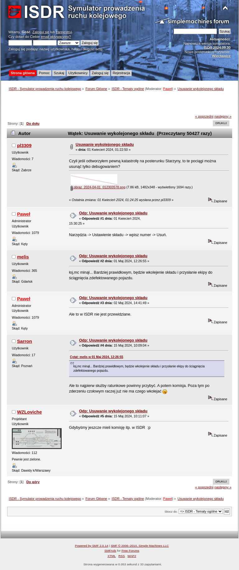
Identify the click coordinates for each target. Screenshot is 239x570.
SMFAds (110, 550)
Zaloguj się (40, 32)
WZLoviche (29, 412)
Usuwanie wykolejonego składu (105, 144)
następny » (223, 116)
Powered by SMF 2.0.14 (91, 545)
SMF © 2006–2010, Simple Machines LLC (140, 545)
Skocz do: (171, 511)
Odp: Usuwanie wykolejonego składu (113, 213)
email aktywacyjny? (56, 36)
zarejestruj (64, 32)
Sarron (24, 341)
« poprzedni (204, 116)
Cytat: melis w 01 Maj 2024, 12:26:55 (96, 357)
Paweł (167, 89)
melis (23, 256)
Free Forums (130, 550)
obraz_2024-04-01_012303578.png (98, 187)
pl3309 (24, 145)
